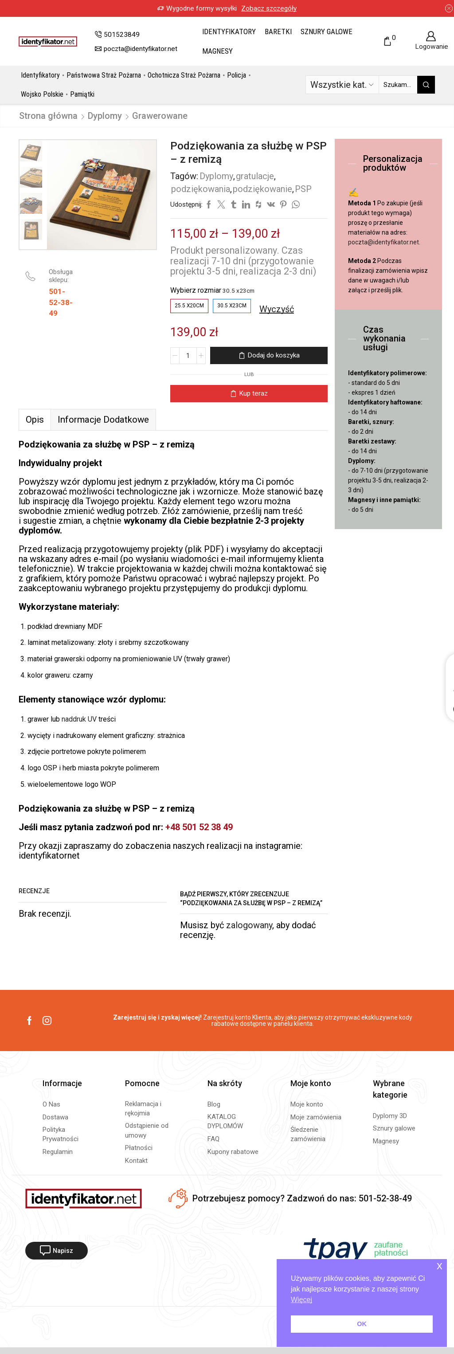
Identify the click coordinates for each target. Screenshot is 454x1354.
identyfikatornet (50, 855)
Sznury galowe (326, 31)
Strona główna (48, 115)
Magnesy (217, 51)
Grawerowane (160, 115)
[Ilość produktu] (188, 355)
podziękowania (200, 189)
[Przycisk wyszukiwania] (426, 85)
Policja (236, 75)
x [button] (439, 1265)
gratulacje (255, 176)
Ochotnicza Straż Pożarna (184, 75)
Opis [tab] (35, 419)
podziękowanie (262, 189)
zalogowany (249, 925)
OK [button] (362, 1323)
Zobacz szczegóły (269, 8)
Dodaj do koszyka (273, 355)
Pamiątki (82, 94)
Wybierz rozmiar (195, 290)
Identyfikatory (229, 31)
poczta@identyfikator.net (383, 242)
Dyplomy (105, 115)
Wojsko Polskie (42, 94)
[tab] (35, 419)
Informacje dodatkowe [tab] (103, 419)
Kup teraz (253, 393)
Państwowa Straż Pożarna (104, 75)
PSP (303, 189)
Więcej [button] (301, 1299)
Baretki (278, 31)
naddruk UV (79, 719)
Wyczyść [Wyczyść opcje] (276, 309)
